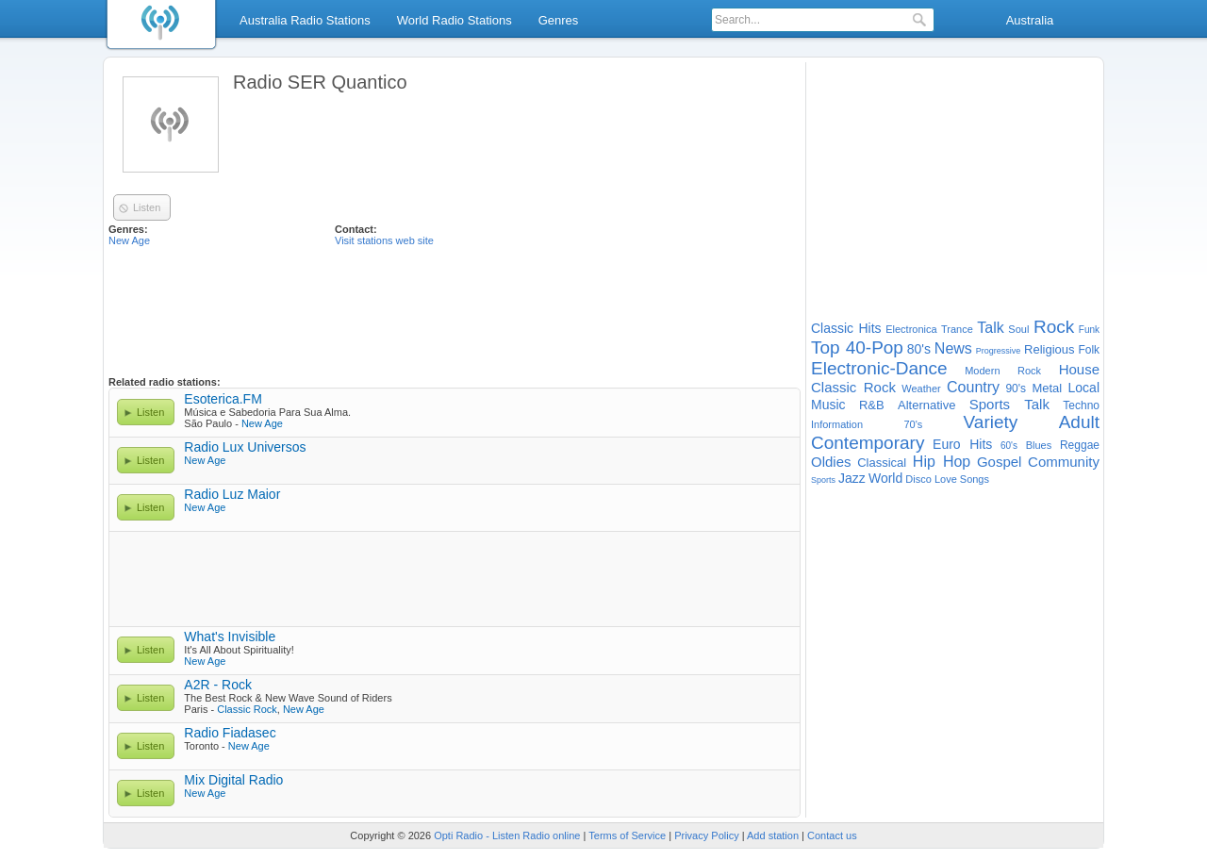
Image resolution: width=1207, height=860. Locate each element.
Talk (990, 328)
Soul (1018, 329)
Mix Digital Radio (233, 779)
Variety (991, 422)
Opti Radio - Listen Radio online (507, 835)
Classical (881, 462)
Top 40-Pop (857, 347)
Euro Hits (962, 444)
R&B (872, 405)
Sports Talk (1009, 404)
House (1079, 369)
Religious (1049, 349)
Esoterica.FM (222, 398)
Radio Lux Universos (245, 447)
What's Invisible (229, 636)
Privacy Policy (706, 835)
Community (1064, 462)
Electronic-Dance (879, 368)
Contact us (832, 835)
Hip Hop (941, 462)
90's (1015, 388)
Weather (920, 388)
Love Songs (961, 479)
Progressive (998, 351)
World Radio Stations (454, 20)
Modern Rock (1003, 370)
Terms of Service (627, 835)
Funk (1089, 329)
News (953, 348)
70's (912, 424)
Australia (1030, 20)
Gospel (999, 462)
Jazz (852, 478)
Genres (558, 20)
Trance (957, 329)
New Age (129, 240)
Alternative (926, 405)
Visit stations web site (384, 240)
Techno (1081, 405)
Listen (150, 412)
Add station (773, 835)
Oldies (831, 462)
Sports (823, 480)
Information (837, 424)
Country (973, 387)
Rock (1053, 327)
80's (919, 348)
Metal (1047, 388)
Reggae (1080, 445)
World (885, 478)
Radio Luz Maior (232, 494)
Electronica (910, 329)
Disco (918, 479)
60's (1008, 445)
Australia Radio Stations (305, 20)
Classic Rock (247, 709)
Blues (1039, 445)
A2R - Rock (218, 684)
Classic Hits (846, 328)
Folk (1089, 349)
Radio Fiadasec (229, 732)
